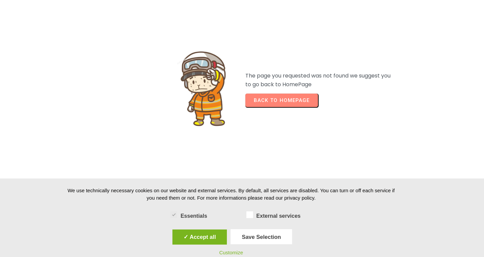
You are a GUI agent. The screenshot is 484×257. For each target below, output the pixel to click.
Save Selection (261, 237)
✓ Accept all (200, 237)
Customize (231, 252)
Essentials (188, 215)
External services (273, 215)
